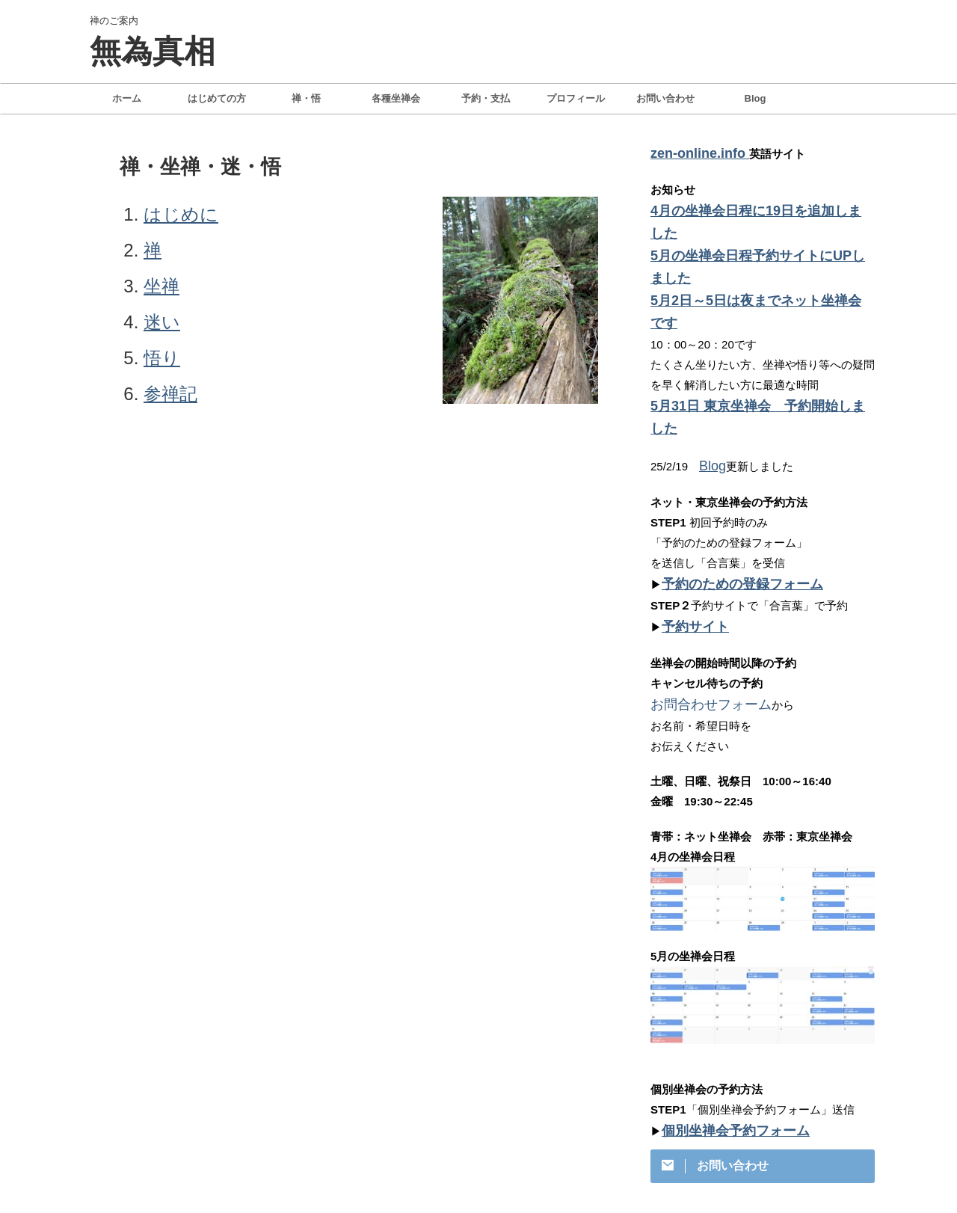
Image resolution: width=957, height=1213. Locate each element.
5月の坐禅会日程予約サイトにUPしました (756, 227)
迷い (162, 322)
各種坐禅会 (396, 98)
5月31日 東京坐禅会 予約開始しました (751, 328)
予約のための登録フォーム (729, 479)
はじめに (181, 214)
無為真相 (152, 51)
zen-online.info (691, 152)
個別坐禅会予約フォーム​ (723, 1019)
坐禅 (161, 286)
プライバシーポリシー (415, 1139)
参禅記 (170, 394)
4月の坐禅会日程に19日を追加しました (749, 207)
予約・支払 (485, 98)
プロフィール (576, 98)
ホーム (126, 98)
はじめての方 (217, 98)
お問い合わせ (665, 98)
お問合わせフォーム (700, 595)
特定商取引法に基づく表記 (533, 1139)
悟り (162, 358)
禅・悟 (306, 98)
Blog (755, 98)
